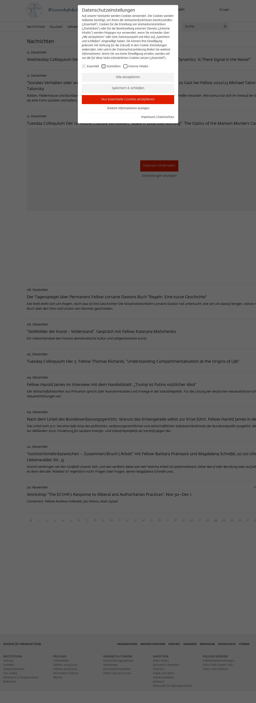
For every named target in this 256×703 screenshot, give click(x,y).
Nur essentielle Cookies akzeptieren (128, 99)
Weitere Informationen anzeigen (128, 108)
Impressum (148, 117)
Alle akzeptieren (128, 77)
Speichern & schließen (128, 88)
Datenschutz (165, 117)
